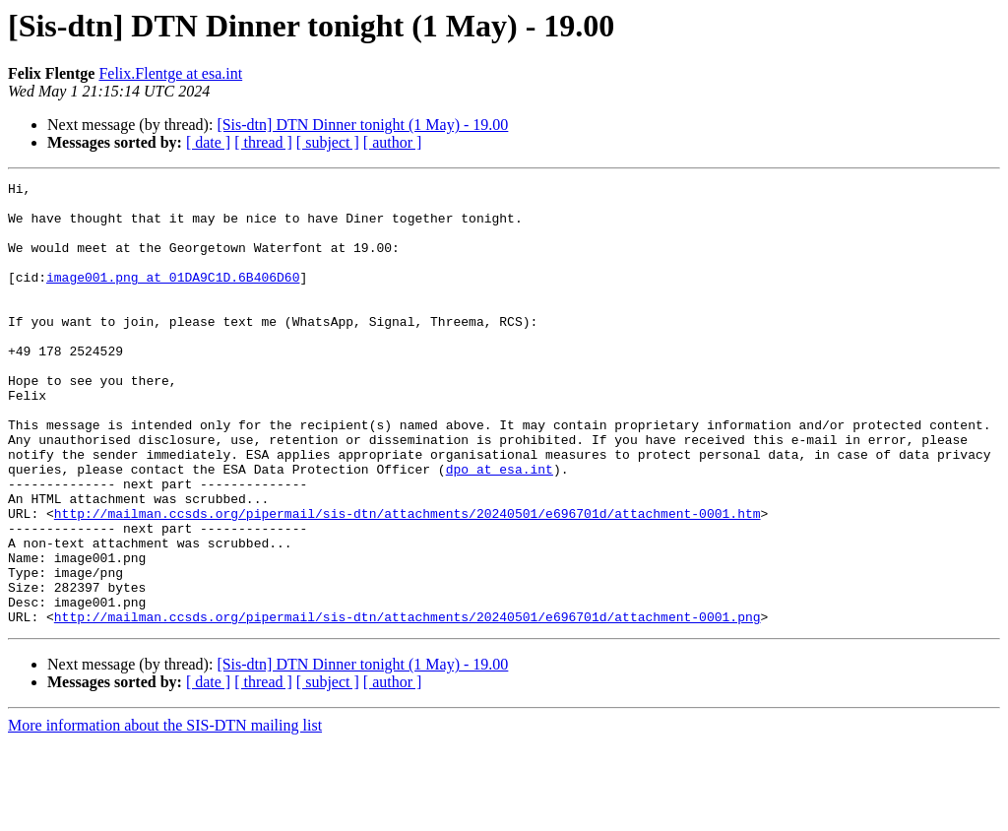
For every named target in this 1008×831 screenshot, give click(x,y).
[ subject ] (327, 142)
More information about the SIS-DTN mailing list (165, 813)
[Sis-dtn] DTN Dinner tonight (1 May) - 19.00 (362, 124)
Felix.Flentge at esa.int (170, 73)
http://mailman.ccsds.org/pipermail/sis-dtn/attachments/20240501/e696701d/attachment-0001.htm (407, 581)
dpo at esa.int (499, 528)
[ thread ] (263, 142)
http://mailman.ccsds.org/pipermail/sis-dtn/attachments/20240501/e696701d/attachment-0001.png (407, 705)
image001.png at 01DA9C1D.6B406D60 (172, 297)
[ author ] (392, 142)
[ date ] (208, 142)
